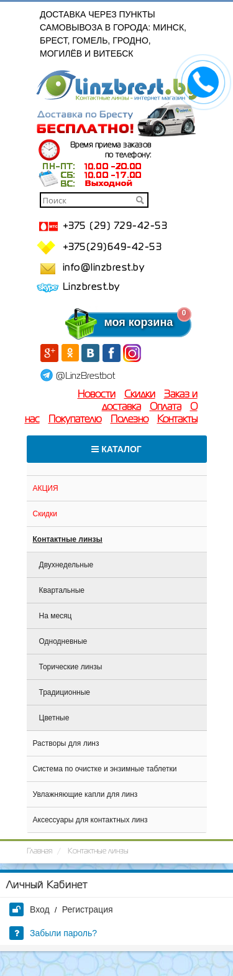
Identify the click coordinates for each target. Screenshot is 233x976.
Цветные (54, 717)
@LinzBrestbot (85, 376)
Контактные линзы (68, 539)
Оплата (165, 407)
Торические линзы (71, 666)
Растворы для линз (66, 743)
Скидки (139, 395)
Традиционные (65, 692)
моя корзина (113, 322)
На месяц (55, 615)
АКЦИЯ (45, 488)
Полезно (129, 420)
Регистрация (87, 909)
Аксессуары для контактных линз (90, 820)
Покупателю (75, 420)
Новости (97, 395)
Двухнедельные (66, 564)
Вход (29, 909)
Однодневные (63, 641)
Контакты (177, 420)
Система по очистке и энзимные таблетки (105, 769)
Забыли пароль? (53, 933)
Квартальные (62, 590)
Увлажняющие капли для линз (85, 794)
